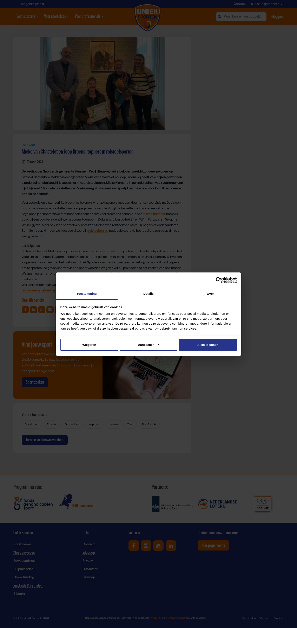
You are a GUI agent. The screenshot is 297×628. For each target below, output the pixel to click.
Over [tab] (210, 293)
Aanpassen (148, 344)
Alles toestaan (207, 344)
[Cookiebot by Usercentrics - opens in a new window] (219, 280)
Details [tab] (148, 293)
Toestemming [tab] (87, 293)
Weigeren (89, 344)
